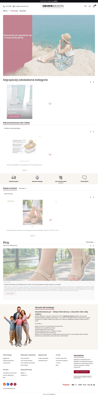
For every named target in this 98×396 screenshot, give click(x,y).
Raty (4, 377)
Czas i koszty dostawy (26, 360)
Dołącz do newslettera (81, 372)
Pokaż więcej (23, 188)
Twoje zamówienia (43, 358)
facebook (8, 384)
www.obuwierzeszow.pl (9, 388)
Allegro (23, 373)
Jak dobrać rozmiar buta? (10, 373)
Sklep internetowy (48, 394)
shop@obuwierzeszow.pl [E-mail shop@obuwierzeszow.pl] (21, 6)
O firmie (58, 363)
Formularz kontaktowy (62, 360)
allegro (4, 384)
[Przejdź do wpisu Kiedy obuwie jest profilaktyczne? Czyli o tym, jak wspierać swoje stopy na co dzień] (49, 264)
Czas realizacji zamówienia (28, 363)
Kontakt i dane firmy (61, 358)
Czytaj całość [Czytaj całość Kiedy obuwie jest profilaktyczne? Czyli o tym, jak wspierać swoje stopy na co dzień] (10, 293)
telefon (11, 384)
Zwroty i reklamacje (8, 375)
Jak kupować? (7, 363)
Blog (57, 365)
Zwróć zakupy (24, 365)
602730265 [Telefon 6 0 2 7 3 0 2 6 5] (9, 6)
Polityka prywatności (8, 360)
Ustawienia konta (42, 360)
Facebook (23, 375)
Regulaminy (6, 358)
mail (15, 384)
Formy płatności (25, 358)
